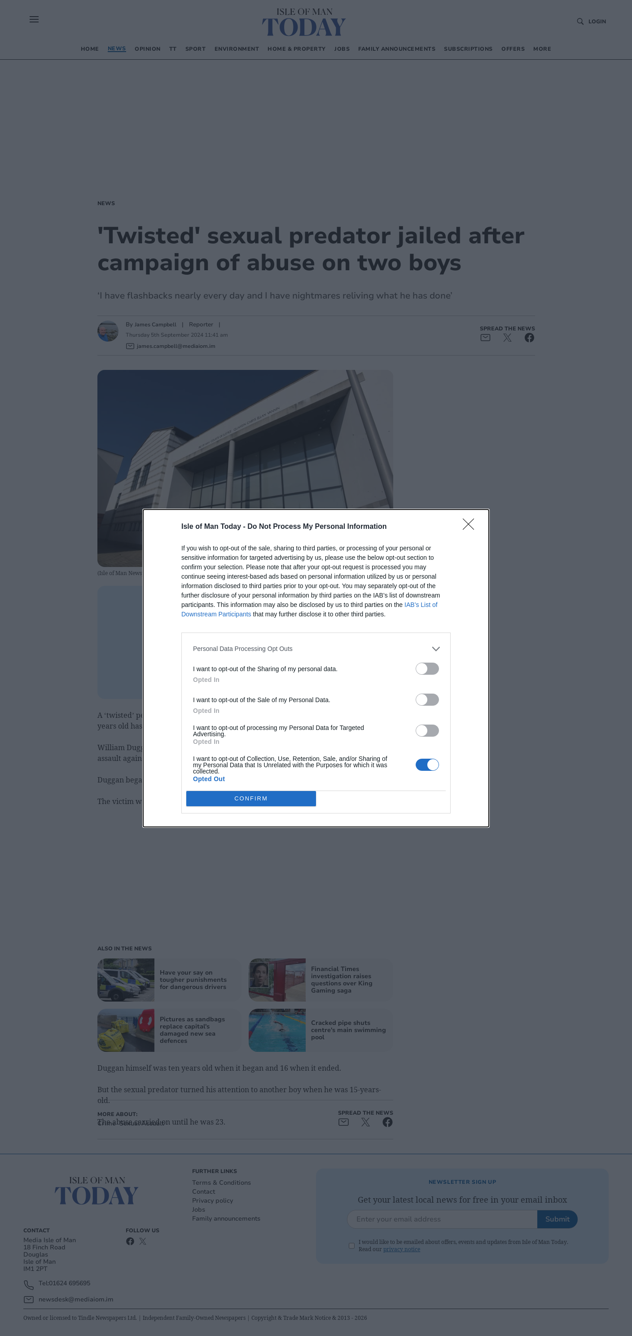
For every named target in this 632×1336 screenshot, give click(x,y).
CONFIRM (251, 798)
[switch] (427, 669)
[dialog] (316, 668)
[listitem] (316, 649)
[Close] (471, 527)
